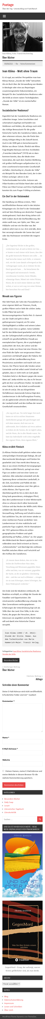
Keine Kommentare (27, 63)
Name (5, 737)
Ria (17, 63)
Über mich (8, 1010)
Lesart (7, 805)
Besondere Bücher (11, 660)
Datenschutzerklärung (13, 999)
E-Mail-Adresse (10, 748)
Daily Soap (8, 802)
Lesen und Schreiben (13, 1006)
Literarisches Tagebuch (14, 809)
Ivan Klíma (17, 651)
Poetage (8, 4)
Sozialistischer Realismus (31, 651)
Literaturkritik (10, 812)
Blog (6, 996)
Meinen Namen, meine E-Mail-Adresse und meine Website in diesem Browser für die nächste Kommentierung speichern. (22, 774)
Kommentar (8, 701)
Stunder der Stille (9, 654)
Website (6, 760)
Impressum (9, 1003)
